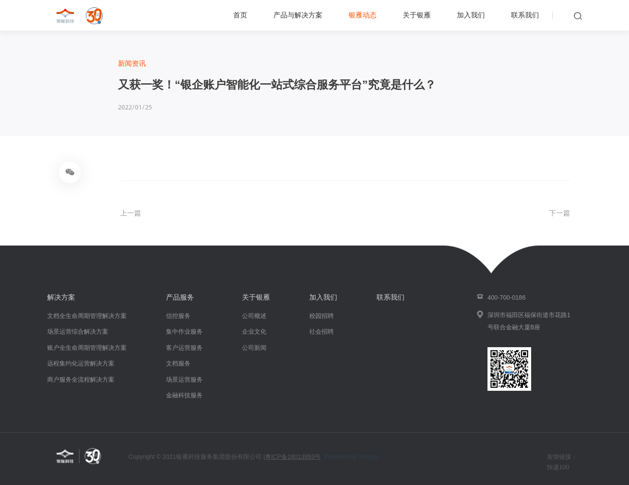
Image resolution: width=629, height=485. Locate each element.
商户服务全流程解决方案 (80, 379)
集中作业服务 (184, 331)
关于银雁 (417, 15)
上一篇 (130, 213)
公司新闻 (254, 347)
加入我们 (471, 15)
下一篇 (559, 213)
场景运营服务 (184, 379)
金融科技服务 (184, 395)
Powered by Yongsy (351, 456)
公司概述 (254, 315)
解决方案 (61, 297)
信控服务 (178, 315)
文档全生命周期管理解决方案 (87, 315)
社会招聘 (321, 331)
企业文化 (254, 331)
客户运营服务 (184, 347)
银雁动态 (363, 15)
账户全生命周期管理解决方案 (87, 347)
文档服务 (178, 363)
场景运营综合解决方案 (77, 331)
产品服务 (180, 297)
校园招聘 (321, 315)
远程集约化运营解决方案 (80, 363)
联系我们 (525, 15)
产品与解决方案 (297, 15)
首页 (240, 15)
